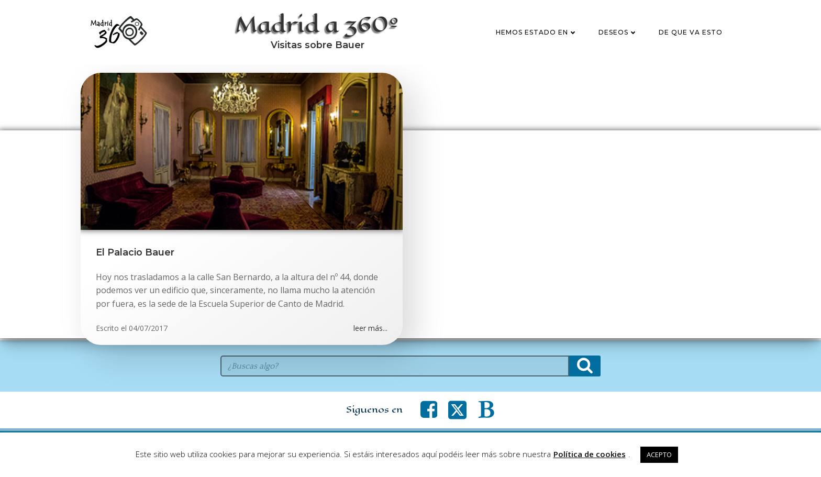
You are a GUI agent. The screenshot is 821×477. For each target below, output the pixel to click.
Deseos (618, 33)
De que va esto (691, 33)
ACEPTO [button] (659, 454)
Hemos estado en (537, 33)
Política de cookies (589, 454)
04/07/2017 (148, 330)
